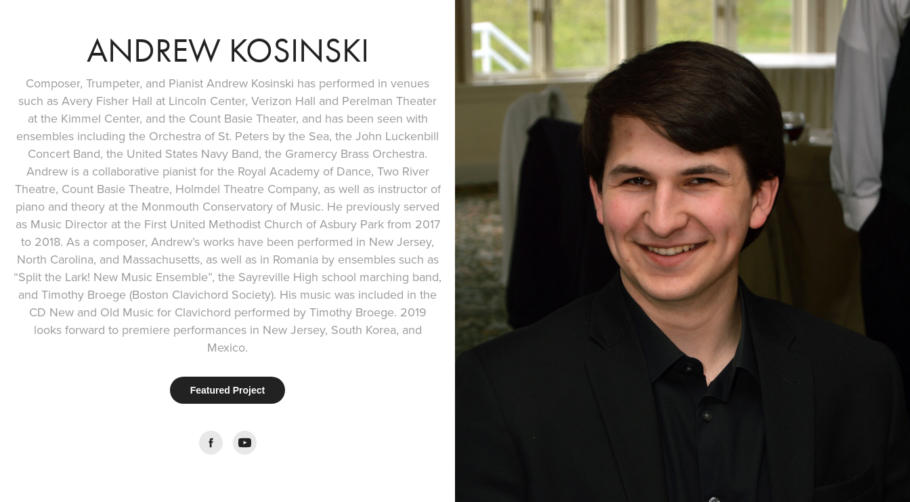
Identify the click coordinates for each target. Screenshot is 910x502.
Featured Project (227, 390)
